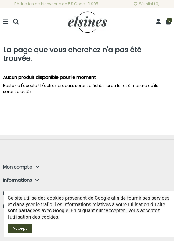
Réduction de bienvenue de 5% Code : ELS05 (56, 3)
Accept (20, 228)
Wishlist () (146, 3)
